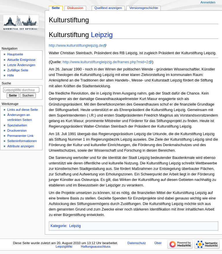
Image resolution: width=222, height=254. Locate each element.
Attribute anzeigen (20, 146)
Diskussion (75, 8)
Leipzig (102, 35)
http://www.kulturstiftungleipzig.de (76, 45)
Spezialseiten (17, 125)
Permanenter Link (20, 135)
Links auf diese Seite (22, 109)
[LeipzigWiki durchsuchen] (21, 89)
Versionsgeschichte (144, 8)
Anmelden (208, 2)
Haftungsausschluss (95, 246)
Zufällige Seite (17, 70)
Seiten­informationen (22, 141)
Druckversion (17, 130)
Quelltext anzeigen (108, 8)
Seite (56, 8)
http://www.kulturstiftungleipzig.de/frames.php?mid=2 (106, 62)
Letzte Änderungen (21, 65)
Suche (6, 83)
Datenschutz (136, 243)
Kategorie (58, 226)
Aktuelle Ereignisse (21, 59)
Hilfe (10, 75)
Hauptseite (15, 54)
